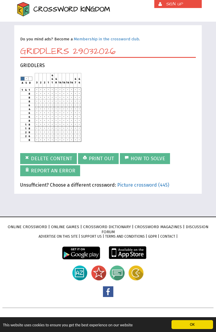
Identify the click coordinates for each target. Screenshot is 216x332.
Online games (65, 226)
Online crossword (27, 226)
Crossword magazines (158, 226)
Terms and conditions (125, 236)
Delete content (48, 158)
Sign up (174, 4)
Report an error (50, 171)
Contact (167, 236)
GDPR (152, 236)
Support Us (91, 236)
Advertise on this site (58, 236)
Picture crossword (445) (143, 185)
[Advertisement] (135, 110)
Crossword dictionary (107, 226)
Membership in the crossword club (106, 39)
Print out (98, 158)
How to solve (145, 158)
